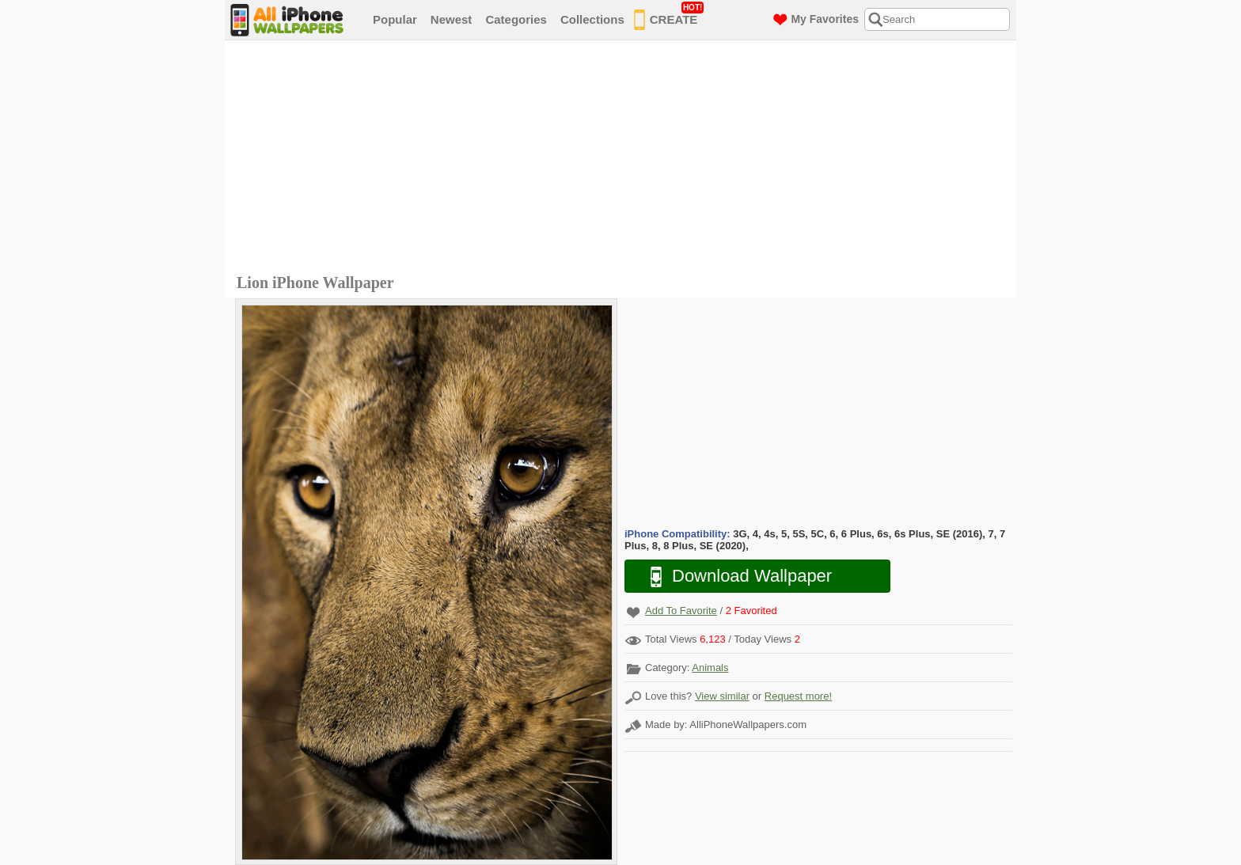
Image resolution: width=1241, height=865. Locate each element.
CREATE (669, 16)
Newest (451, 19)
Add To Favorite (681, 611)
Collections (592, 19)
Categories (516, 19)
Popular (395, 19)
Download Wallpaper (733, 576)
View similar (722, 696)
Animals (710, 667)
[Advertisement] (624, 159)
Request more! (798, 696)
